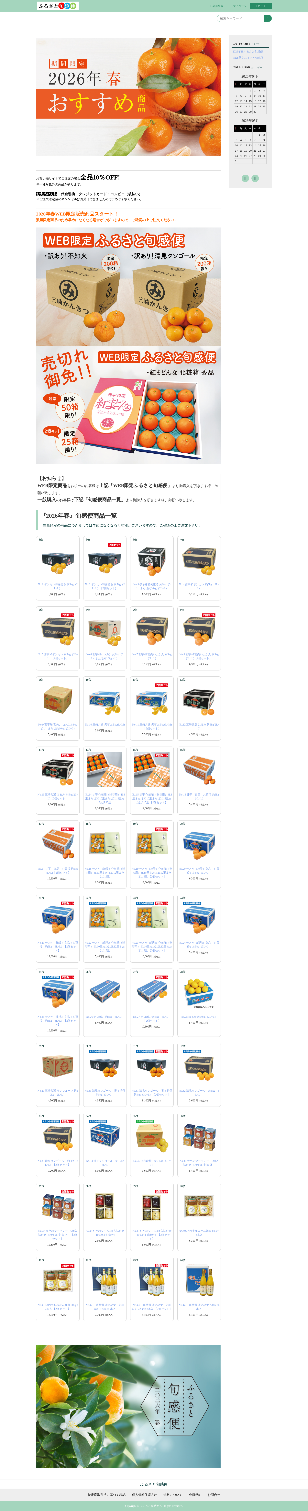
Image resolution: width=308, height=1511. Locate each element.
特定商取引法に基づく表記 (107, 1494)
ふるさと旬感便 (154, 1484)
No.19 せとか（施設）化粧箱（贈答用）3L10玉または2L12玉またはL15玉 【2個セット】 (152, 872)
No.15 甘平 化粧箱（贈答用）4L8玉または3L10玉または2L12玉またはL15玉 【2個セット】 (152, 798)
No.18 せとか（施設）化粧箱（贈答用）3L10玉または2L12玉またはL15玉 (105, 872)
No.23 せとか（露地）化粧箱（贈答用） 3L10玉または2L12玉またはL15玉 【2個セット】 (152, 946)
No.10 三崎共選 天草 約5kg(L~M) (105, 724)
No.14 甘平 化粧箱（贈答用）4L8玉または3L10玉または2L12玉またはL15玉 (105, 798)
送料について (172, 1494)
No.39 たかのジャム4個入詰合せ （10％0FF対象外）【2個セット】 (151, 1234)
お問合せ (214, 1494)
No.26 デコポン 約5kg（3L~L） (105, 1016)
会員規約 (195, 1494)
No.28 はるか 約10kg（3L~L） (199, 1016)
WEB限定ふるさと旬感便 (248, 57)
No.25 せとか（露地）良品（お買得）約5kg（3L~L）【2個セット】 (58, 1020)
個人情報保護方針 (144, 1494)
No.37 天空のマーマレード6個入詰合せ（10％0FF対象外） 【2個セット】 (58, 1234)
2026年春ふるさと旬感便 (248, 51)
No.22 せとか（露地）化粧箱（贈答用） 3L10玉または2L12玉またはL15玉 (105, 946)
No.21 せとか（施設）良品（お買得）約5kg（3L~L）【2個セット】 (58, 946)
